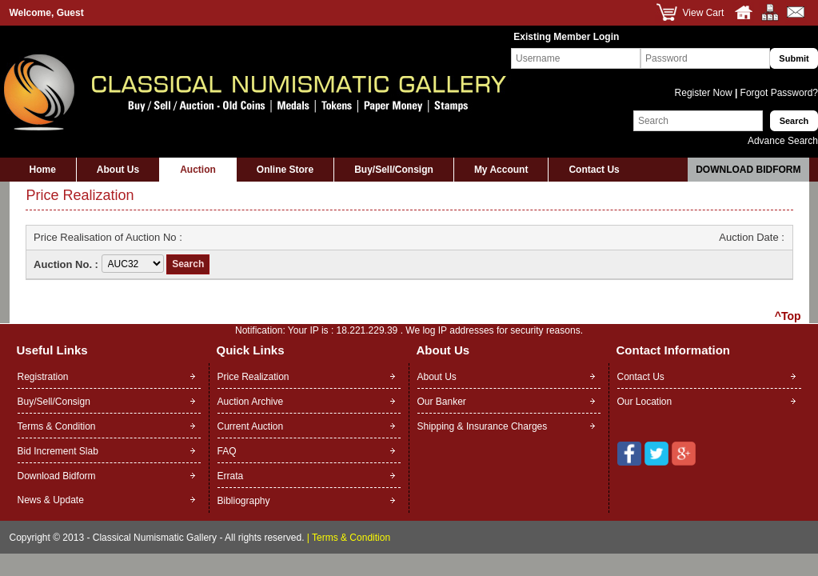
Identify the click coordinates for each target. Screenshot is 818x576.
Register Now (705, 92)
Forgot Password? (777, 92)
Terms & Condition (57, 426)
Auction (198, 169)
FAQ (227, 451)
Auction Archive (250, 401)
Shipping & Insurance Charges (482, 426)
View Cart (703, 12)
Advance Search (783, 140)
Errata (230, 476)
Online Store (285, 169)
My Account (501, 169)
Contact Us (594, 169)
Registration (43, 376)
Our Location (644, 401)
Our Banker (441, 401)
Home (43, 169)
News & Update (51, 500)
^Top (788, 316)
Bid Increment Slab (58, 451)
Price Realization (253, 376)
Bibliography (243, 500)
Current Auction (250, 426)
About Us (118, 169)
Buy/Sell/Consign (393, 169)
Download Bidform (748, 169)
